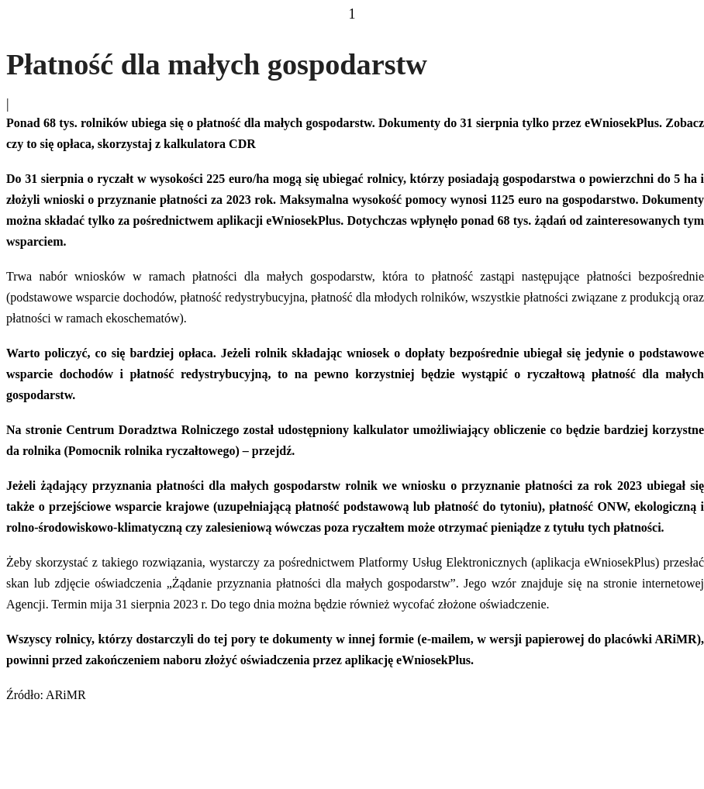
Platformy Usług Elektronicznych (442, 562)
